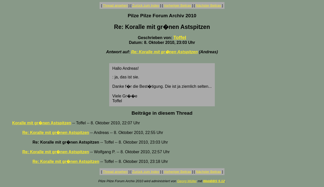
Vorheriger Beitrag (177, 5)
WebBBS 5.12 (214, 181)
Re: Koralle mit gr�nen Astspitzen (164, 52)
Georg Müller (187, 181)
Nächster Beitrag (208, 5)
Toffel (179, 37)
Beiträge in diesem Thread (162, 113)
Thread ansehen (115, 5)
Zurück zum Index (145, 5)
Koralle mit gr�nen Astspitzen (41, 123)
